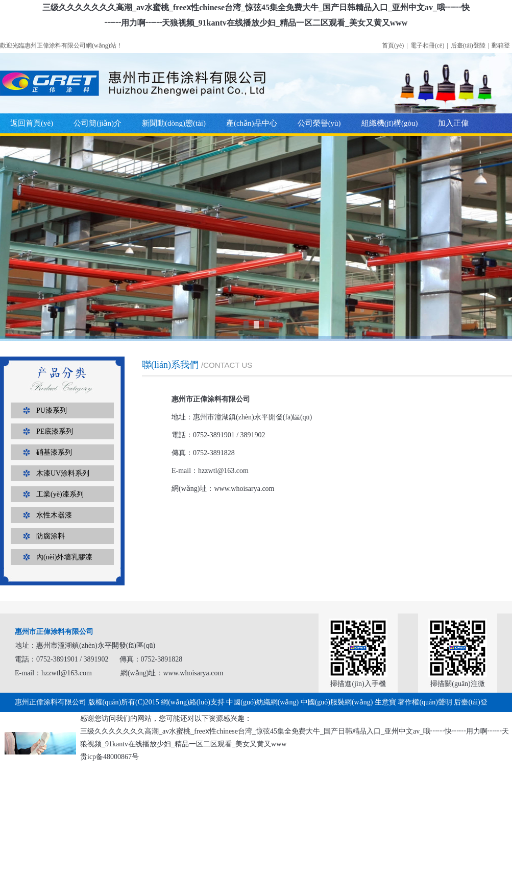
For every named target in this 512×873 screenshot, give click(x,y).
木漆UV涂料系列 (62, 473)
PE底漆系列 (54, 431)
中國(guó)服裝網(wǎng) (337, 702)
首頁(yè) (393, 45)
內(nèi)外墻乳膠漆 (64, 557)
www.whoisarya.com (244, 488)
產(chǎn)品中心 (251, 123)
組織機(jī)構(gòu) (389, 123)
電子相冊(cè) (427, 45)
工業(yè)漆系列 (60, 494)
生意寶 (385, 702)
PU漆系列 (51, 410)
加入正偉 (453, 123)
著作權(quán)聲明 (425, 702)
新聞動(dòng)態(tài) (174, 123)
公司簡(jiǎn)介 (97, 123)
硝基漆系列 (54, 452)
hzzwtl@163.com (223, 471)
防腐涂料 (50, 536)
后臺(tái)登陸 (468, 45)
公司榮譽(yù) (319, 123)
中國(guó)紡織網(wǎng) (262, 702)
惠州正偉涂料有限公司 (50, 702)
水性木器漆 (54, 515)
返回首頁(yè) (31, 123)
